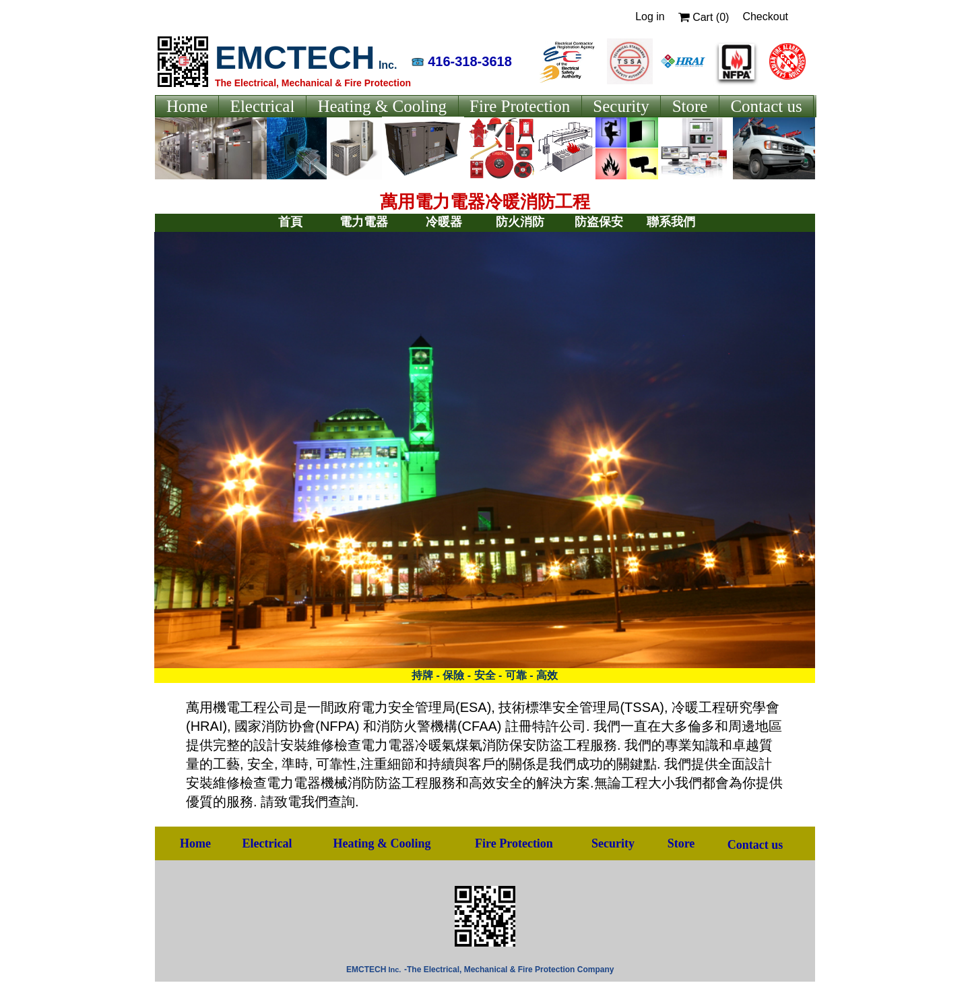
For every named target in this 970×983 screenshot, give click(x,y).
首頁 (290, 222)
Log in (650, 16)
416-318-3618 (470, 61)
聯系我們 (671, 222)
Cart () (704, 17)
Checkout (765, 16)
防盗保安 (599, 222)
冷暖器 (444, 222)
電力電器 (364, 222)
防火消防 (520, 222)
